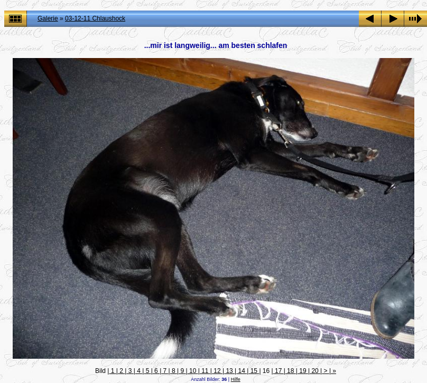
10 (193, 371)
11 (205, 371)
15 (253, 371)
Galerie (48, 18)
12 (217, 371)
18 (290, 371)
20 (315, 371)
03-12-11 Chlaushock (95, 18)
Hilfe (235, 379)
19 (303, 371)
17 (278, 371)
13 (229, 371)
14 (241, 371)
